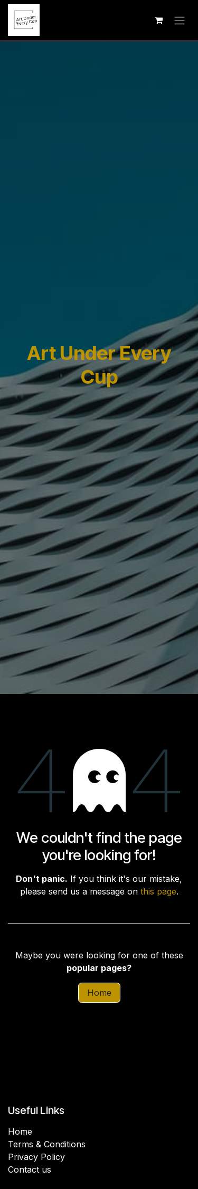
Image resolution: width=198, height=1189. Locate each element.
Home (99, 992)
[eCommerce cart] (158, 20)
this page (158, 891)
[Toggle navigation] (179, 20)
